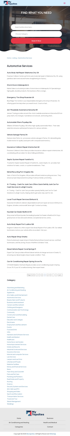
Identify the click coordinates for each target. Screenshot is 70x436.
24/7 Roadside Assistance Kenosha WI (22, 110)
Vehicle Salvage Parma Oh (17, 135)
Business (50, 418)
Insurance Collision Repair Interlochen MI (23, 147)
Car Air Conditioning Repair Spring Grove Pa (24, 261)
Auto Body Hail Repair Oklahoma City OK (23, 73)
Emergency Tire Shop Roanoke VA (20, 97)
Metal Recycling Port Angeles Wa (20, 172)
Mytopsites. (31, 434)
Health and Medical (50, 423)
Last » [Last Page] (60, 275)
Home (9, 58)
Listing (14, 58)
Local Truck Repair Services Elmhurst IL (22, 199)
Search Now (36, 43)
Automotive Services (25, 58)
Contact (50, 427)
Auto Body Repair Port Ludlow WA (20, 224)
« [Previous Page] (36, 275)
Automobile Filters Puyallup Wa (19, 122)
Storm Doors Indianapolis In (18, 85)
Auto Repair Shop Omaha (17, 237)
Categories (19, 427)
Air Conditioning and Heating (19, 423)
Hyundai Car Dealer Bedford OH (19, 212)
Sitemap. (53, 434)
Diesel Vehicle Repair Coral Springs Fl (21, 249)
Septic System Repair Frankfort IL (20, 159)
